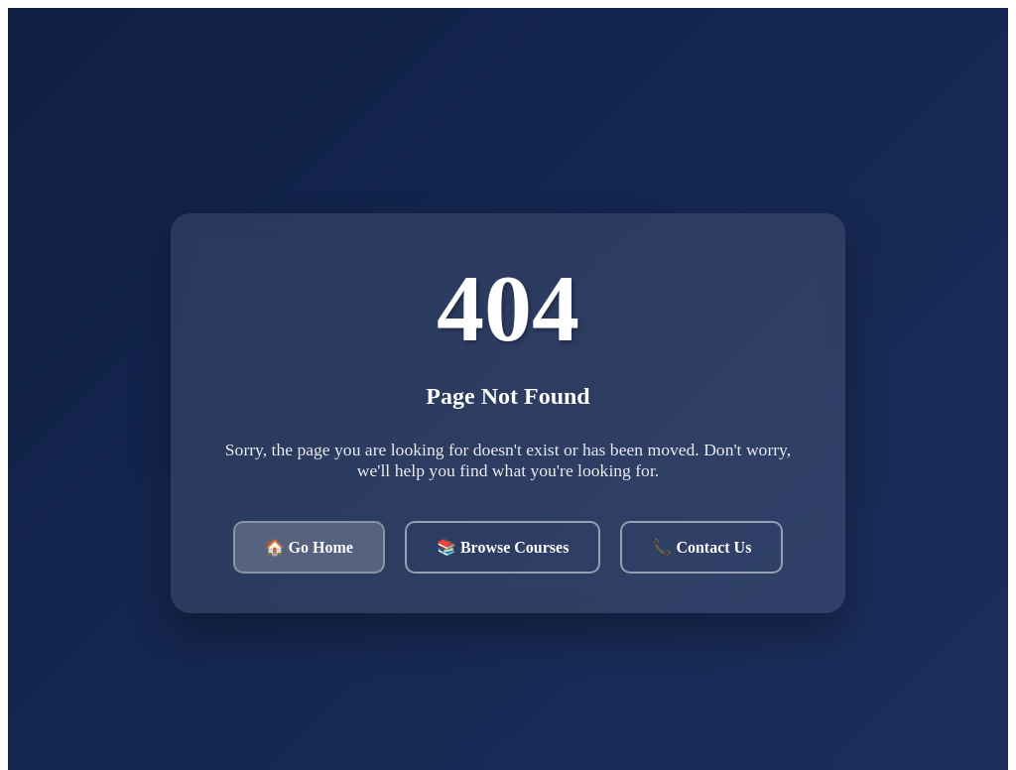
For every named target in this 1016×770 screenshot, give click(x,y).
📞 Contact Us (701, 547)
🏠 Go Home (309, 547)
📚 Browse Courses (503, 547)
